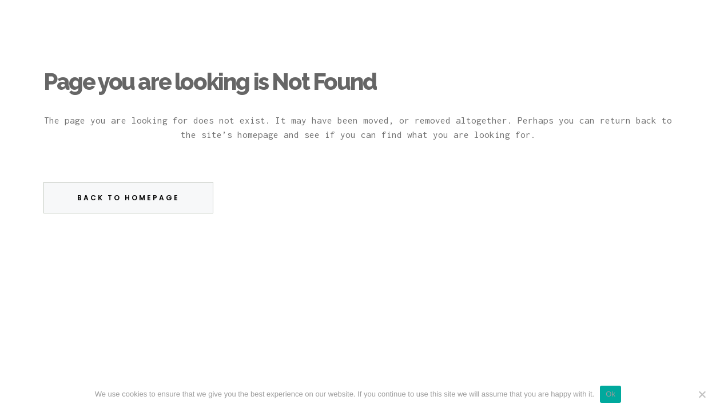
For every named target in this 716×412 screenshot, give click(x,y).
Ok (610, 394)
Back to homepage (128, 198)
